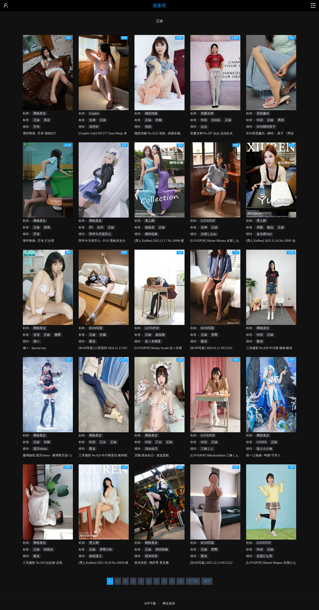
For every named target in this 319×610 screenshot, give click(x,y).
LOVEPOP (208, 220)
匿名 (92, 341)
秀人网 (149, 220)
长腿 (103, 334)
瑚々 (36, 341)
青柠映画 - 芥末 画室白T (39, 133)
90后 (204, 120)
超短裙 (160, 334)
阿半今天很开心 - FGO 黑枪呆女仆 (102, 240)
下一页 (193, 581)
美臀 (214, 334)
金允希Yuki (264, 234)
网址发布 (169, 603)
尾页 (207, 581)
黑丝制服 (162, 549)
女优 (36, 334)
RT (91, 227)
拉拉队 (216, 120)
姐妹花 (149, 227)
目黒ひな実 (264, 556)
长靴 (159, 120)
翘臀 (57, 334)
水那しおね (208, 234)
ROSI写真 (96, 328)
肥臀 (214, 549)
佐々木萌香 (153, 341)
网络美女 (39, 113)
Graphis (94, 113)
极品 (270, 227)
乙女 (103, 442)
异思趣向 (263, 113)
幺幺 (204, 126)
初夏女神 (207, 113)
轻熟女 (48, 549)
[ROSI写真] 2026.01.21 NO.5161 (211, 348)
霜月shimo (40, 448)
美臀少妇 (106, 549)
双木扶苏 (151, 556)
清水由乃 (151, 448)
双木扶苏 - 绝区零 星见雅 (151, 562)
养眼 (260, 227)
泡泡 (148, 126)
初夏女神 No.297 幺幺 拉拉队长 (211, 133)
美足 (47, 120)
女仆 (100, 227)
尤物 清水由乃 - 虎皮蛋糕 (151, 455)
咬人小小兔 (264, 448)
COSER (262, 442)
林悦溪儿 (95, 556)
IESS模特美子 (266, 126)
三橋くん (207, 448)
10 (180, 581)
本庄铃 (94, 126)
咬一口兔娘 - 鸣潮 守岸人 (263, 455)
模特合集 (151, 234)
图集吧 (159, 5)
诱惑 (281, 120)
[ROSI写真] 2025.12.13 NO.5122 (211, 562)
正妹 (36, 120)
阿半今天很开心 (100, 234)
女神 (92, 120)
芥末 (36, 126)
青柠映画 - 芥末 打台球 (38, 240)
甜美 (47, 227)
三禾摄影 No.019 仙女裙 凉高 (42, 562)
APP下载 (150, 603)
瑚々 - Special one (34, 348)
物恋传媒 (151, 113)
